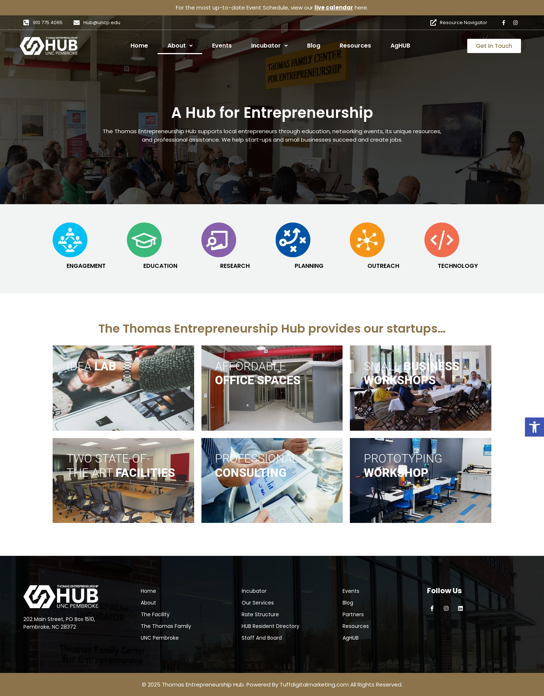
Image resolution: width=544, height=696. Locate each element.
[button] (534, 427)
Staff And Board (262, 637)
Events (222, 45)
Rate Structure (260, 614)
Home (139, 45)
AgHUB (400, 45)
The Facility (155, 614)
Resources (355, 45)
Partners (353, 614)
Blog (313, 45)
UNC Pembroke (160, 637)
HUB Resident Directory (270, 626)
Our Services (258, 602)
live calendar (333, 7)
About (180, 45)
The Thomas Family (166, 626)
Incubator (269, 45)
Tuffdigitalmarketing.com (314, 684)
